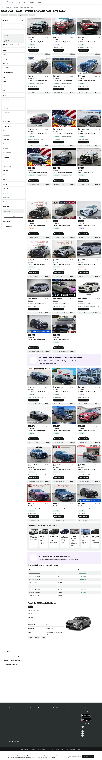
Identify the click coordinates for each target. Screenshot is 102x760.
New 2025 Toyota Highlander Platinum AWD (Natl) (74, 542)
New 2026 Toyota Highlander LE (33, 539)
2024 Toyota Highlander (34, 579)
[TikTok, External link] (82, 727)
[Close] (100, 752)
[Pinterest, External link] (82, 735)
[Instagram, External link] (82, 733)
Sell (25, 2)
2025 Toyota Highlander (34, 576)
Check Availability (33, 50)
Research (32, 2)
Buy (19, 2)
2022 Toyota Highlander (34, 586)
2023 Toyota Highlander (34, 582)
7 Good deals (82, 592)
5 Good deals (82, 576)
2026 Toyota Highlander (34, 573)
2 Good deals (82, 573)
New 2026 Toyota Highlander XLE (53, 540)
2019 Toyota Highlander (34, 589)
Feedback (79, 749)
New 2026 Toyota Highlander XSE (95, 540)
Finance (39, 2)
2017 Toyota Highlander (34, 595)
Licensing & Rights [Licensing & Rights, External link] (60, 749)
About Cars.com (24, 749)
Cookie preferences (74, 756)
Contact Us (32, 749)
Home (2, 7)
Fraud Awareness (71, 749)
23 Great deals (82, 582)
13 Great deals (82, 586)
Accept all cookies (88, 756)
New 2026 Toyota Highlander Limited (64, 540)
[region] (51, 755)
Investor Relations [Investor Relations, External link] (42, 749)
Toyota (21, 7)
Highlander (26, 7)
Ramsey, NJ (15, 7)
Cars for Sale (8, 7)
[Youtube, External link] (82, 731)
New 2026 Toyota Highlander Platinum (42, 541)
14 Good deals (82, 579)
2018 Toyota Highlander (34, 592)
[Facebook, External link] (82, 729)
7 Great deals (82, 589)
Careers (51, 749)
